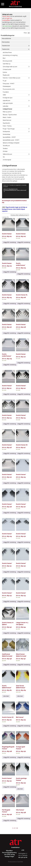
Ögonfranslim (6, 123)
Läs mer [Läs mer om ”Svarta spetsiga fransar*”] (20, 789)
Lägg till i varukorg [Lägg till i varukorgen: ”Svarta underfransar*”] (9, 364)
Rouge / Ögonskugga (8, 128)
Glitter (4, 94)
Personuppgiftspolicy (9, 852)
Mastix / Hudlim (7, 117)
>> (17, 828)
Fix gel (4, 80)
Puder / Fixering (7, 126)
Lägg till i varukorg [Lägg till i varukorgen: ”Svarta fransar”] (9, 242)
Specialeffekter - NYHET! (9, 137)
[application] (15, 190)
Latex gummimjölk (8, 103)
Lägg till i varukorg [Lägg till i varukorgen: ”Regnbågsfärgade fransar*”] (9, 757)
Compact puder (7, 69)
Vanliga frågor (9, 856)
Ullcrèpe (5, 151)
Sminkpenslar (6, 131)
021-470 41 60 (22, 857)
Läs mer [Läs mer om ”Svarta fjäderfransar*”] (6, 696)
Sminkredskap (6, 134)
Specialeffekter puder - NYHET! (11, 140)
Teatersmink (5, 49)
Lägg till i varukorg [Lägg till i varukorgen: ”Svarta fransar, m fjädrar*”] (9, 633)
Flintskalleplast (7, 86)
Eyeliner (5, 72)
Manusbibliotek (6, 38)
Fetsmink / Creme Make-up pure (11, 78)
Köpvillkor (9, 850)
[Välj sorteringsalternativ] (20, 215)
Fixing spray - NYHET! (8, 83)
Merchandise (5, 42)
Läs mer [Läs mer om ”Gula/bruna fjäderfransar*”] (20, 696)
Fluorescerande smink (9, 89)
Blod (4, 58)
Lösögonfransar (7, 109)
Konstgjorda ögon (7, 97)
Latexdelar (5, 106)
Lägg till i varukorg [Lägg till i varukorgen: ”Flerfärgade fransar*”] (9, 820)
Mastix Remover (7, 120)
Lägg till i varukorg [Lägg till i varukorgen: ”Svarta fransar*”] (9, 394)
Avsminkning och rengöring (10, 55)
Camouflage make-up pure (10, 66)
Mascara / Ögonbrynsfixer (10, 114)
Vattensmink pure (7, 154)
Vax (4, 157)
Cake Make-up (6, 63)
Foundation (6, 92)
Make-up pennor (7, 111)
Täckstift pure (6, 145)
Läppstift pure (6, 100)
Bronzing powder (7, 61)
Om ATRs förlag (9, 854)
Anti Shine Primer (7, 52)
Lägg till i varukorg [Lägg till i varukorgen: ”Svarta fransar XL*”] (9, 726)
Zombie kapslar (7, 159)
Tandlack (5, 148)
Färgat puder (6, 75)
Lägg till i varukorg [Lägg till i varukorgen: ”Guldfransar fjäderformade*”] (9, 664)
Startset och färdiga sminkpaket (11, 143)
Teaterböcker (6, 45)
